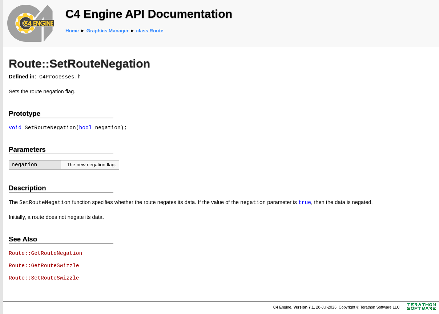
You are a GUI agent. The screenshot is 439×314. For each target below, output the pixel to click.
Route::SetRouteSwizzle (44, 278)
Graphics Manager (107, 30)
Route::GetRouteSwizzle (44, 266)
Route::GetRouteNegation (45, 253)
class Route (150, 30)
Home (72, 30)
